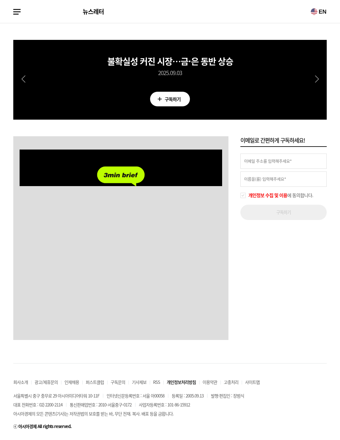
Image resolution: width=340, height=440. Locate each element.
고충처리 (231, 382)
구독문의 (118, 382)
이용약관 (210, 382)
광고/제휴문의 (46, 382)
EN (318, 11)
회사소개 (20, 382)
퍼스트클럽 (95, 382)
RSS (156, 382)
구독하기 (170, 100)
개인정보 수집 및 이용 (267, 195)
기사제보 (139, 382)
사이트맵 (252, 382)
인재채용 (71, 382)
